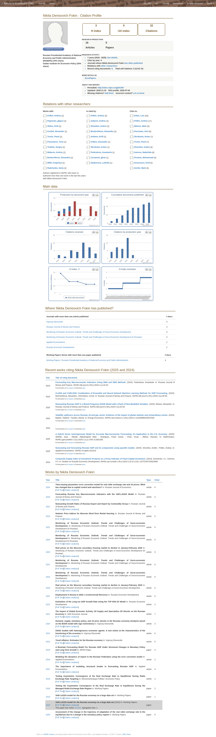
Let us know (138, 93)
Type (149, 480)
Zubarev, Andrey (98, 121)
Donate (166, 3)
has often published (133, 63)
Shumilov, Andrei (98, 126)
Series (52, 3)
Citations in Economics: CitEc (18, 3)
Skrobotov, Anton (99, 147)
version (78, 708)
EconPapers (90, 78)
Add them (109, 93)
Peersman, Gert (141, 131)
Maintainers (178, 3)
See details (112, 58)
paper (84, 388)
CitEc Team (126, 734)
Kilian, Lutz (139, 116)
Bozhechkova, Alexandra (58, 157)
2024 (48, 487)
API (157, 3)
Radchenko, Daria (55, 168)
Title (59, 480)
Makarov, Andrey (55, 152)
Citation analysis (71, 490)
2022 (48, 604)
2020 (48, 624)
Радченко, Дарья (55, 121)
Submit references (195, 3)
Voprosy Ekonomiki (54, 322)
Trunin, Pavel (53, 136)
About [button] (210, 3)
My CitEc (147, 3)
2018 (48, 679)
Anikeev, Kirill (97, 136)
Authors (42, 3)
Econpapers (70, 388)
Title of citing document (68, 378)
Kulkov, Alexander (99, 142)
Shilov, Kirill (52, 126)
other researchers (109, 66)
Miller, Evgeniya (54, 163)
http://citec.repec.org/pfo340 (111, 88)
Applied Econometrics (55, 342)
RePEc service (49, 734)
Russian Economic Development (60, 347)
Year (49, 378)
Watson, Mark (140, 126)
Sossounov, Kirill (142, 163)
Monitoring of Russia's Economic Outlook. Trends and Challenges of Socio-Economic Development (88, 332)
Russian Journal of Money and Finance (63, 327)
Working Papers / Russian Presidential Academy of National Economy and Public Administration (87, 360)
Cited (158, 480)
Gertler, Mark (140, 168)
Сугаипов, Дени (98, 157)
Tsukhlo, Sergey (54, 147)
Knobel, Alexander (55, 131)
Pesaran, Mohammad (143, 157)
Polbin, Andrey (54, 116)
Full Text (59, 490)
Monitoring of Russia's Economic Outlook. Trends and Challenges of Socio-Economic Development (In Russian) (94, 337)
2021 (48, 506)
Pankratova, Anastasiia (101, 152)
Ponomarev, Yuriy (55, 142)
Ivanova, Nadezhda (142, 152)
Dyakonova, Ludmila (100, 163)
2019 (48, 497)
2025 (48, 552)
